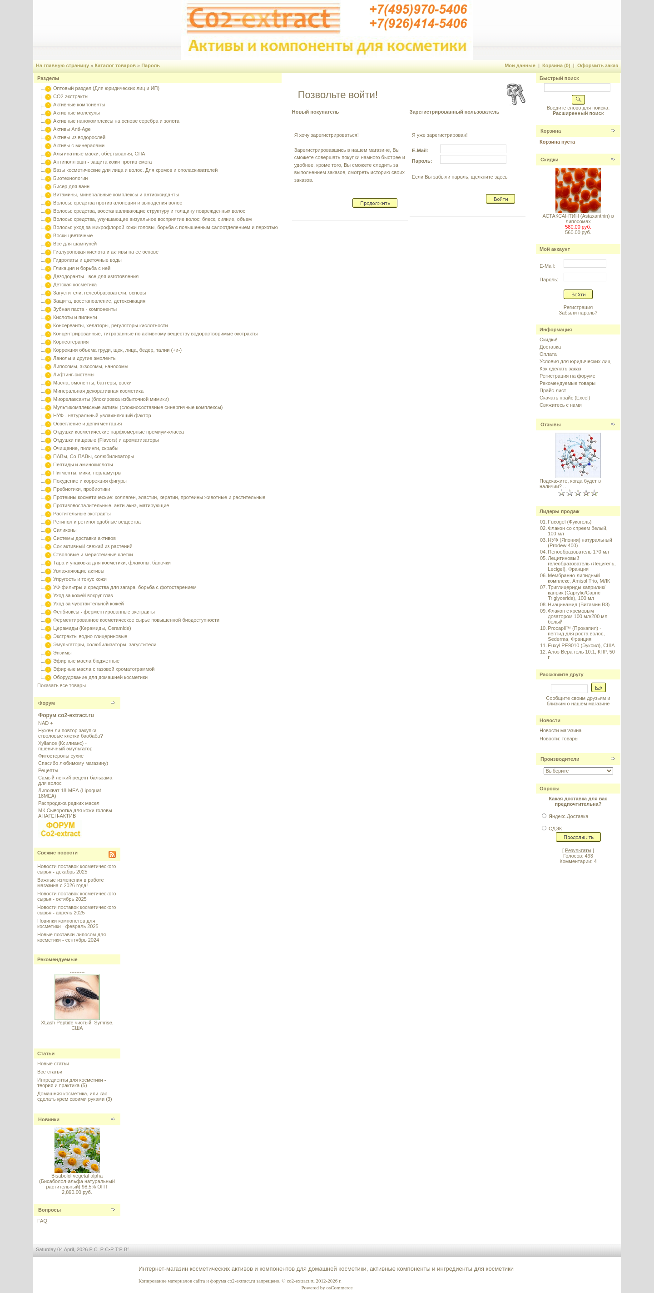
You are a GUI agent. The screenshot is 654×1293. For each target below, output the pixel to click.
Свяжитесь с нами (561, 405)
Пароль (150, 65)
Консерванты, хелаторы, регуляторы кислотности (110, 325)
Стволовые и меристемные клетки (93, 554)
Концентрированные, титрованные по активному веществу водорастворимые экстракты (155, 333)
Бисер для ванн (71, 186)
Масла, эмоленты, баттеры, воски (92, 382)
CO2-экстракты (70, 96)
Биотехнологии (70, 178)
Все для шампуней (75, 243)
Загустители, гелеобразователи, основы (99, 292)
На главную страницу (62, 65)
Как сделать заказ (560, 368)
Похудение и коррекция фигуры (90, 481)
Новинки (48, 1119)
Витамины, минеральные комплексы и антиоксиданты (116, 194)
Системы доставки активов (84, 538)
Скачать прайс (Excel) (565, 397)
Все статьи (49, 1071)
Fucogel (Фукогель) (569, 521)
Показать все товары (61, 685)
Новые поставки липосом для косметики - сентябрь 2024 (71, 937)
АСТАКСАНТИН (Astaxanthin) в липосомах (578, 218)
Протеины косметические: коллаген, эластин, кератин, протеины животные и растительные (159, 497)
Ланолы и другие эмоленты (85, 358)
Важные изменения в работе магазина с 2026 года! (70, 882)
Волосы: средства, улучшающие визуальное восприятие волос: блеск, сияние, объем (152, 219)
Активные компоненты (79, 104)
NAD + (45, 723)
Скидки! (548, 339)
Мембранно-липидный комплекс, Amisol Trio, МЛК (579, 578)
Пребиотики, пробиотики (81, 489)
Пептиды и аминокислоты (83, 464)
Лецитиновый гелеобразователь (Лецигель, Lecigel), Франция (581, 563)
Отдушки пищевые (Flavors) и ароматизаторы (106, 440)
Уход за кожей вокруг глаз (83, 595)
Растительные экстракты (82, 513)
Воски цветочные (73, 235)
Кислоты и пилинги (75, 317)
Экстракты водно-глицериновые (90, 636)
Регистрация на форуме (567, 376)
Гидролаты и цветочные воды (87, 260)
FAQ (42, 1220)
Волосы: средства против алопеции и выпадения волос (117, 202)
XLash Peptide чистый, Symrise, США (77, 1028)
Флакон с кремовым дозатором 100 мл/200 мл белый (577, 616)
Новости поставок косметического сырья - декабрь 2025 (76, 869)
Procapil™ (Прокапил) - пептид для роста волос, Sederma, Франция (576, 633)
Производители (560, 759)
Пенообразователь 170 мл (578, 551)
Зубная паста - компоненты (85, 309)
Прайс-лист (553, 390)
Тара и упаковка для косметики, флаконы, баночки (112, 562)
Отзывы (550, 424)
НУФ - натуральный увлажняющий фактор (102, 415)
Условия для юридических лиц (575, 361)
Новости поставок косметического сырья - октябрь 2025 (76, 896)
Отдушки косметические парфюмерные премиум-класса (118, 431)
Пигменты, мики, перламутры (87, 472)
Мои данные (520, 65)
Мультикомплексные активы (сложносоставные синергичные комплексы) (138, 407)
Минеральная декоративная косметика (98, 391)
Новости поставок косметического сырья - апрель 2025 (76, 909)
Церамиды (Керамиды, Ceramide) (92, 628)
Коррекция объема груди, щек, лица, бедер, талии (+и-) (117, 350)
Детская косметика (75, 284)
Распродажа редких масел (68, 803)
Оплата (548, 354)
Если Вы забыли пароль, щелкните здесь (460, 177)
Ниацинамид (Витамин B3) (578, 604)
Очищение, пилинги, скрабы (86, 448)
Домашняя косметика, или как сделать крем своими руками (72, 1096)
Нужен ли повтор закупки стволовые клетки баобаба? (70, 733)
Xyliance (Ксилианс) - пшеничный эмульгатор (65, 745)
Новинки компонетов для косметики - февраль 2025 (68, 923)
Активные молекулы (76, 112)
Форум (46, 703)
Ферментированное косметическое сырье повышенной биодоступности (136, 620)
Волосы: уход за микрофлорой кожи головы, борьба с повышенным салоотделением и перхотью (165, 227)
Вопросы (49, 1210)
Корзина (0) (556, 65)
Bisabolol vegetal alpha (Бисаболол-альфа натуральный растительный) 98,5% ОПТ (77, 1181)
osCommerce (339, 1287)
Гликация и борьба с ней (81, 268)
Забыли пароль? (578, 312)
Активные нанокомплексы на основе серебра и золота (116, 121)
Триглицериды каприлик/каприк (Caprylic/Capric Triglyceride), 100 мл (576, 592)
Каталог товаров (115, 65)
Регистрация (578, 307)
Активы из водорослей (79, 137)
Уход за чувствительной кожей (88, 603)
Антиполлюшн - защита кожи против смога (102, 162)
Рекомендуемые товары (567, 383)
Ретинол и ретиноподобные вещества (97, 521)
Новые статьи (53, 1063)
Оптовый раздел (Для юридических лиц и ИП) (106, 88)
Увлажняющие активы (78, 571)
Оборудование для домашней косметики (100, 677)
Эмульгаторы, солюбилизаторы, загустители (104, 644)
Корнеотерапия (71, 341)
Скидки (549, 159)
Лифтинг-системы (73, 374)
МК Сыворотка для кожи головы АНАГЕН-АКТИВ (75, 813)
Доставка (550, 346)
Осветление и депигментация (87, 423)
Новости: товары (559, 738)
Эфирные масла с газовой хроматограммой (103, 669)
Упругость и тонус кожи (80, 579)
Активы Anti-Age (71, 129)
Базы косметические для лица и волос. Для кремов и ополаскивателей (135, 170)
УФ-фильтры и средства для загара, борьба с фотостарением (125, 587)
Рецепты (48, 770)
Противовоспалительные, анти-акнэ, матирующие (111, 505)
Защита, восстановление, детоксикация (99, 301)
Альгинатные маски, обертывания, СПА (99, 153)
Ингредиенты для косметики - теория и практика (71, 1082)
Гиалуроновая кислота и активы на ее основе (106, 252)
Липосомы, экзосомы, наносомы (90, 366)
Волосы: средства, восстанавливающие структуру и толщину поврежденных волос (149, 211)
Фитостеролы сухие (61, 756)
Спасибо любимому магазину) (73, 763)
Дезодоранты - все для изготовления (96, 276)
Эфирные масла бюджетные (86, 661)
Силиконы (65, 530)
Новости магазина (560, 730)
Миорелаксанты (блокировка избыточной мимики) (111, 399)
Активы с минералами (78, 145)
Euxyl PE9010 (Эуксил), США (581, 645)
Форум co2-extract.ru (66, 715)
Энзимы (62, 652)
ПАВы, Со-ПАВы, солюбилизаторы (93, 456)
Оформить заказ (597, 65)
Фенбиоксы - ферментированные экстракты (104, 611)
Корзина (550, 131)
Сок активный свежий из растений (93, 546)
